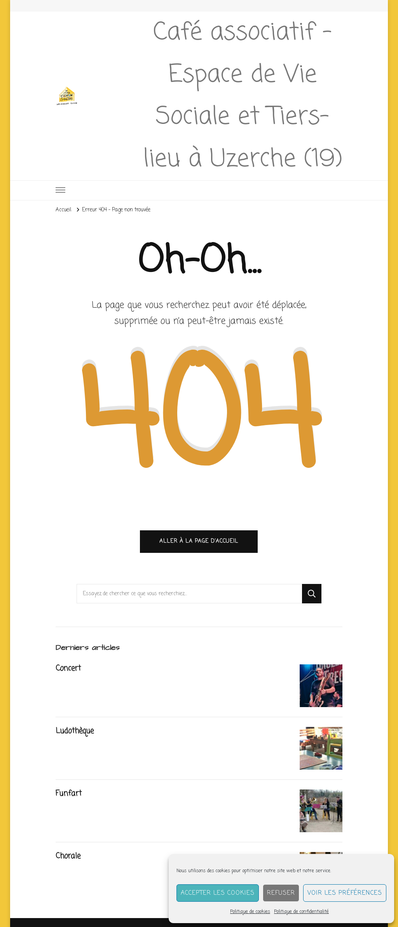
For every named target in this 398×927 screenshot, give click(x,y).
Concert (68, 668)
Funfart (69, 793)
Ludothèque (75, 731)
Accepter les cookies (218, 893)
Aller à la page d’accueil (198, 541)
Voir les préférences (344, 893)
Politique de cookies (250, 911)
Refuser (281, 893)
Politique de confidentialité (301, 911)
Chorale (68, 856)
